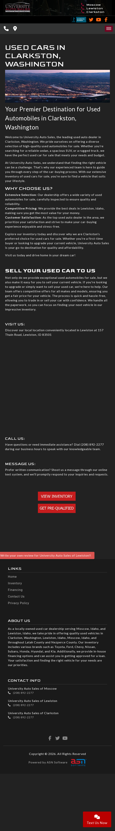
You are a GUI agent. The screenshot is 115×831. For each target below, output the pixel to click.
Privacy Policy (18, 603)
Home (12, 576)
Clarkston (92, 12)
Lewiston (92, 8)
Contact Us (16, 596)
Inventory (15, 583)
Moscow (91, 5)
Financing (15, 590)
